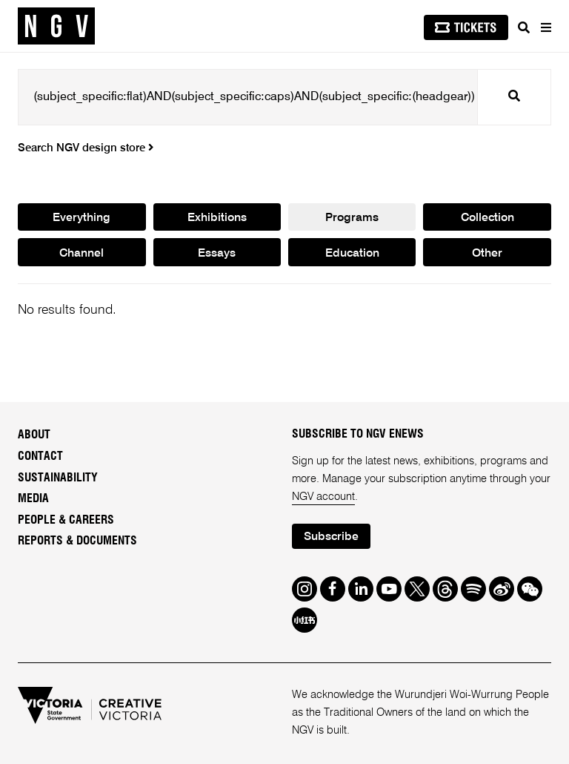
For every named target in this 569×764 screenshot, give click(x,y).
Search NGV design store (85, 148)
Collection (487, 218)
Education (352, 254)
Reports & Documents (77, 541)
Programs (352, 218)
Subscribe (331, 537)
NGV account (323, 497)
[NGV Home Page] (56, 26)
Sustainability (58, 478)
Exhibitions (217, 218)
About (34, 435)
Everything (81, 218)
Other (487, 254)
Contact (40, 456)
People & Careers (66, 520)
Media (33, 498)
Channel (81, 254)
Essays (217, 254)
